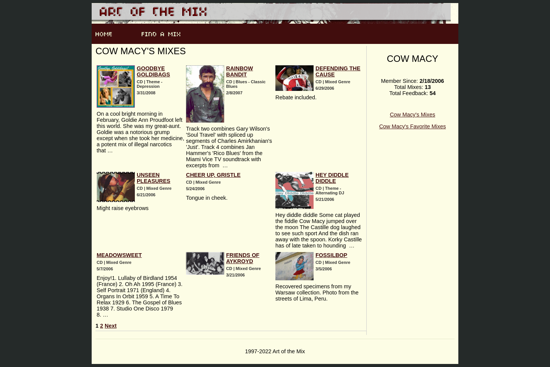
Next (110, 326)
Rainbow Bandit (239, 71)
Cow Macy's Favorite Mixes (412, 126)
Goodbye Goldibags (153, 71)
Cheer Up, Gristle (213, 175)
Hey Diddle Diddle (332, 178)
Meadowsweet (119, 255)
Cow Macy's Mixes (412, 115)
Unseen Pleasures (153, 178)
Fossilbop (331, 255)
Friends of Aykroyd (242, 258)
